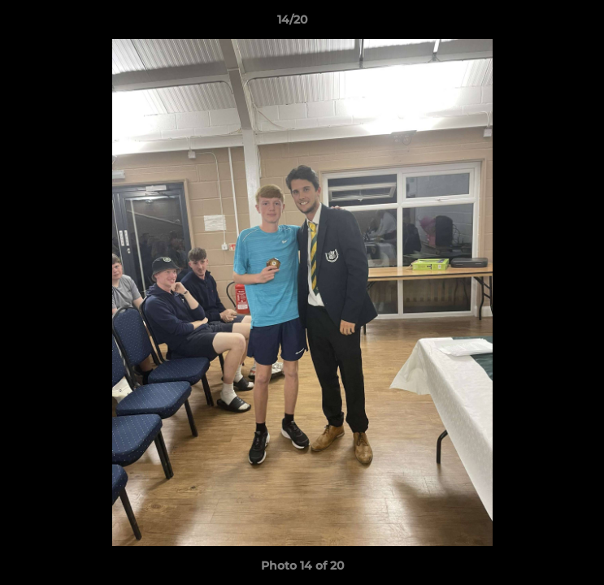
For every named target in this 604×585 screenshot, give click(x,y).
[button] (545, 23)
